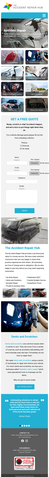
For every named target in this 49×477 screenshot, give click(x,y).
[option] (24, 33)
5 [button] (29, 426)
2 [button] (22, 426)
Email (17, 168)
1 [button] (20, 426)
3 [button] (24, 426)
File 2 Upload (35, 170)
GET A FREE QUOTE (13, 42)
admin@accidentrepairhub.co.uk (27, 435)
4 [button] (27, 426)
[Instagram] (26, 440)
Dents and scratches (14, 344)
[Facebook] (22, 440)
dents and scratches (22, 360)
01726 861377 (26, 437)
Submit (24, 211)
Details (21, 186)
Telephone (21, 178)
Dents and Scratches (24, 336)
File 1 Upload (35, 159)
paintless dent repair (28, 369)
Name (17, 157)
